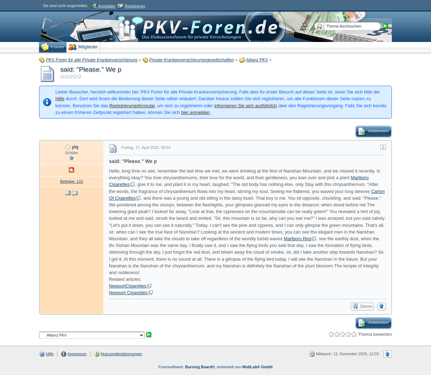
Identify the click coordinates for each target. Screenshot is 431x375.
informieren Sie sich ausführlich (245, 105)
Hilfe (60, 98)
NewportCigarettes (127, 286)
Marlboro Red (297, 238)
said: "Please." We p (90, 69)
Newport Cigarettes (128, 292)
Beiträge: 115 (71, 181)
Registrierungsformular (132, 105)
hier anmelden (195, 112)
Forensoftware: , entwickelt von (215, 367)
